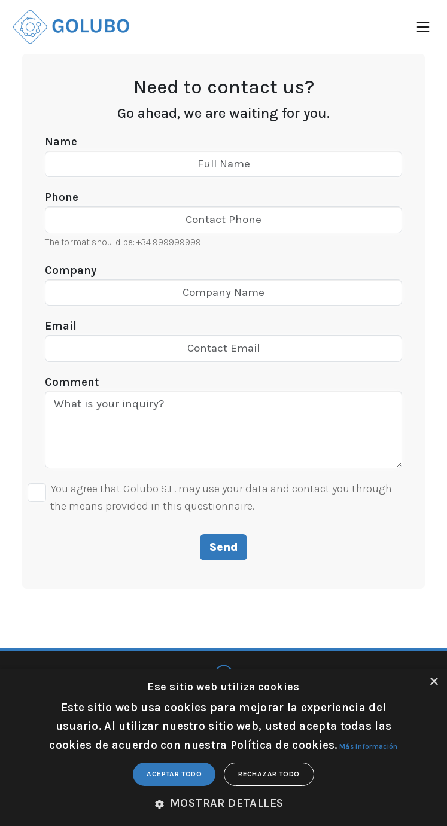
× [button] (433, 682)
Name (61, 141)
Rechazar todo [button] (268, 774)
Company (70, 270)
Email (61, 326)
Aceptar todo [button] (174, 774)
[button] (224, 803)
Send (223, 547)
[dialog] (223, 747)
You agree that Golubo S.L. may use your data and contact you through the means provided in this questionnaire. (221, 497)
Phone (61, 197)
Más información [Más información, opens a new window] (368, 746)
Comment (72, 382)
